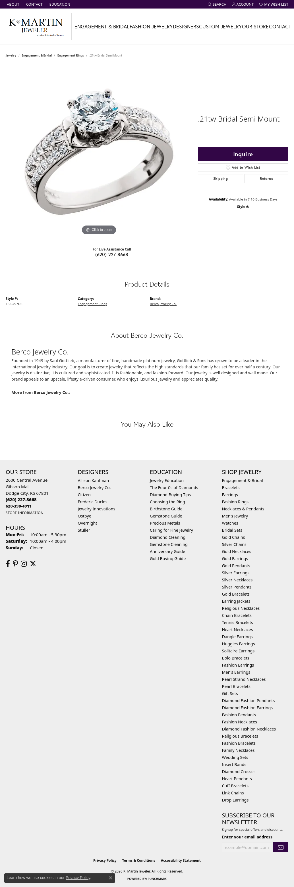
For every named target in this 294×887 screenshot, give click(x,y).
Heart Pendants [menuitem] (237, 778)
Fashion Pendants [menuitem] (239, 714)
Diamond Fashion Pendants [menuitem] (248, 700)
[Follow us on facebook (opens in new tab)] (8, 563)
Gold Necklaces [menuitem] (236, 551)
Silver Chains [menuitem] (234, 544)
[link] (12, 4)
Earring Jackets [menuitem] (236, 601)
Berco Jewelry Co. (163, 304)
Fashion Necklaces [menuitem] (239, 722)
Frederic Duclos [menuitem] (92, 501)
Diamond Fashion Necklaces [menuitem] (249, 729)
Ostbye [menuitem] (84, 516)
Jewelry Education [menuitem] (167, 480)
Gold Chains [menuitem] (233, 537)
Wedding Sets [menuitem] (235, 757)
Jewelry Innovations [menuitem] (96, 509)
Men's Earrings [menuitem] (236, 672)
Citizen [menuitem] (84, 494)
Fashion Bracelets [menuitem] (239, 743)
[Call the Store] (21, 499)
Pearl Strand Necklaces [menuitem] (244, 679)
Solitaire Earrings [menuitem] (238, 651)
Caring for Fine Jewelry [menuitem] (171, 530)
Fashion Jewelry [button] (151, 26)
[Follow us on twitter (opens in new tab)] (33, 563)
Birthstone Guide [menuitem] (166, 509)
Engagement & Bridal (37, 55)
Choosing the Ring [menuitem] (167, 501)
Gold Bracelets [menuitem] (236, 594)
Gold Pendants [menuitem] (236, 565)
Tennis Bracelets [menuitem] (237, 622)
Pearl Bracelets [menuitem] (236, 686)
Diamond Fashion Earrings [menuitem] (247, 707)
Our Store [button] (255, 26)
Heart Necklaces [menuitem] (237, 629)
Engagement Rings (70, 55)
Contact (280, 26)
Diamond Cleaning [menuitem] (167, 537)
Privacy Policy (105, 860)
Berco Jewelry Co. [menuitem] (94, 487)
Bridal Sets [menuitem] (232, 530)
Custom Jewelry (220, 26)
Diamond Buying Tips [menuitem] (170, 494)
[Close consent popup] (110, 878)
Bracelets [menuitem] (231, 487)
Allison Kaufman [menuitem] (93, 480)
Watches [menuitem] (230, 523)
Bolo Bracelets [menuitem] (235, 658)
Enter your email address (247, 837)
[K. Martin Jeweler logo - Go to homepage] (36, 26)
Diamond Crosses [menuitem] (239, 771)
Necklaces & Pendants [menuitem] (243, 509)
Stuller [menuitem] (84, 530)
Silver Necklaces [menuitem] (237, 580)
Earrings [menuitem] (230, 494)
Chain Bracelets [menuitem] (237, 615)
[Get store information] (25, 512)
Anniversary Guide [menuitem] (167, 551)
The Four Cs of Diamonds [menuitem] (174, 487)
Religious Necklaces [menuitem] (241, 608)
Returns (266, 178)
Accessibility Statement (181, 860)
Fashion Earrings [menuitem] (238, 665)
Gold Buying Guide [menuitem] (168, 558)
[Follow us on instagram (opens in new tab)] (24, 563)
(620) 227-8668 (111, 254)
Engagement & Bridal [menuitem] (242, 480)
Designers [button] (186, 26)
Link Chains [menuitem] (233, 793)
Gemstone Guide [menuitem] (166, 516)
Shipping (220, 178)
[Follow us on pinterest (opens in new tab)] (15, 563)
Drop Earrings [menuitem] (235, 800)
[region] (99, 151)
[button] (217, 4)
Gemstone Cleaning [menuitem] (169, 544)
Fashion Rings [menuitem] (235, 501)
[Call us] (19, 506)
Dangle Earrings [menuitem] (237, 636)
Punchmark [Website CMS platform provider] (157, 879)
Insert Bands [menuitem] (234, 764)
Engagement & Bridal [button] (101, 26)
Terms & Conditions (138, 860)
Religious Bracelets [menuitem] (240, 736)
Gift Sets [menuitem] (230, 693)
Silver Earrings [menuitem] (236, 572)
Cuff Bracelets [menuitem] (235, 785)
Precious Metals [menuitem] (165, 523)
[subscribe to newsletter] (280, 847)
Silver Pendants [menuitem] (237, 587)
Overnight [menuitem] (87, 523)
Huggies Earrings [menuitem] (238, 643)
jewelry (11, 55)
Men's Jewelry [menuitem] (235, 516)
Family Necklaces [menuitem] (238, 750)
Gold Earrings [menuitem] (235, 558)
